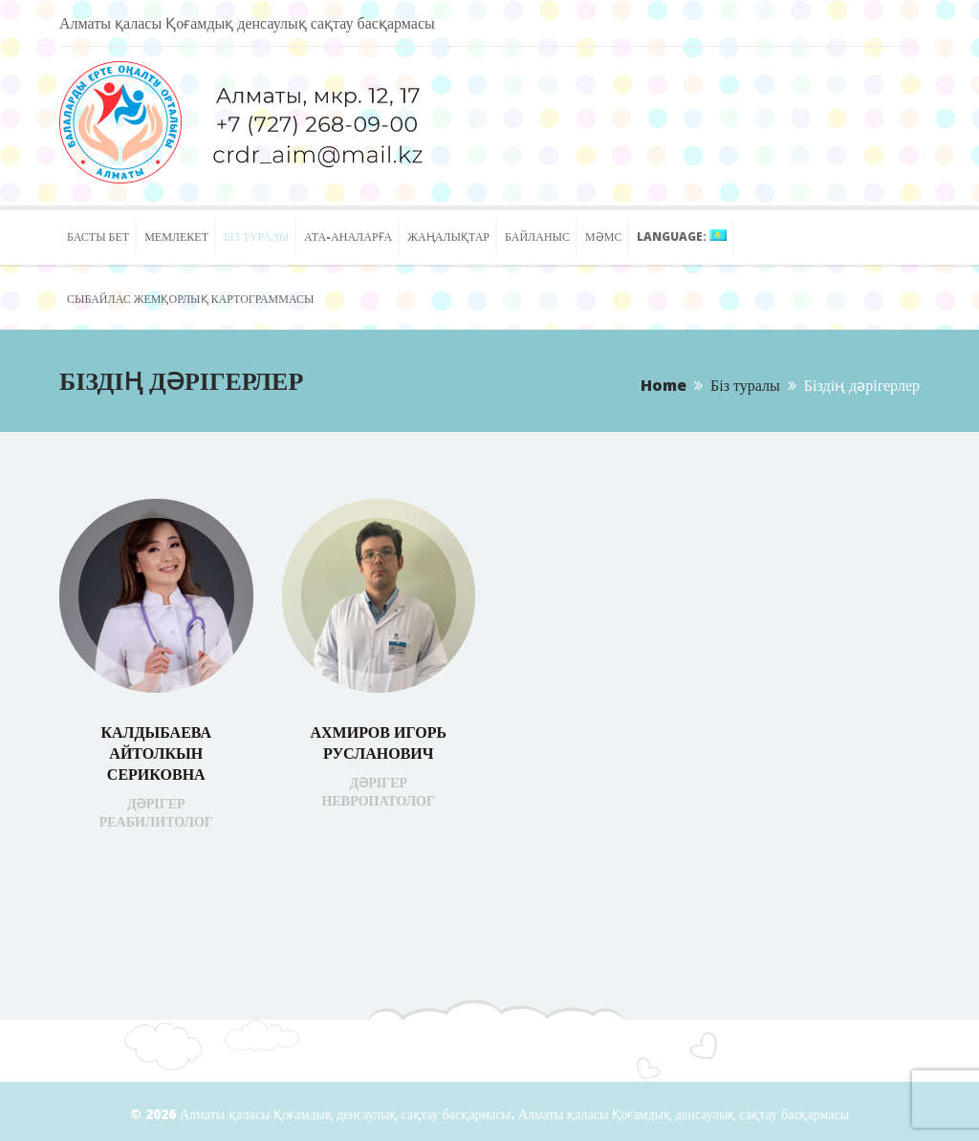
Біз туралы (745, 385)
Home (663, 385)
